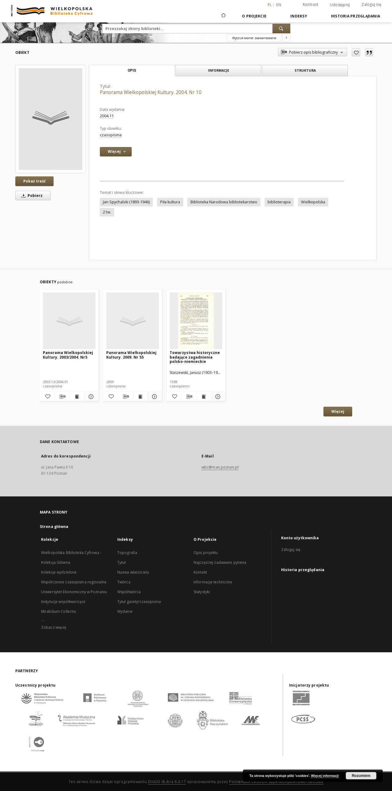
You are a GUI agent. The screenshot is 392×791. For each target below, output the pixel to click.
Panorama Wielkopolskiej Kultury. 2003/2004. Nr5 (68, 355)
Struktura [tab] (305, 70)
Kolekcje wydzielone (59, 572)
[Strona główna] (223, 16)
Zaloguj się (371, 4)
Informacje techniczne (213, 582)
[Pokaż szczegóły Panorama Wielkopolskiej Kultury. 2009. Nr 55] (154, 397)
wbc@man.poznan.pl (220, 467)
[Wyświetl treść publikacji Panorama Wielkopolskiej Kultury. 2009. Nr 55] (140, 397)
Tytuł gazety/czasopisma (139, 601)
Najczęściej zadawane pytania (220, 562)
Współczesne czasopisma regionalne (74, 582)
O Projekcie (254, 16)
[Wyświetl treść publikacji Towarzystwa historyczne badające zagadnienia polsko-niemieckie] (203, 397)
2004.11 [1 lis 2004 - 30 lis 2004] (107, 116)
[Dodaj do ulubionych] (356, 52)
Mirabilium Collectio (58, 611)
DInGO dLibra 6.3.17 (167, 781)
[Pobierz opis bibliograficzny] (62, 397)
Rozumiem (361, 776)
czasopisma (111, 134)
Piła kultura (170, 202)
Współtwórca (129, 591)
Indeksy (298, 16)
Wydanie (125, 611)
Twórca (123, 582)
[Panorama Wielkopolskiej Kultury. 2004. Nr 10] (50, 119)
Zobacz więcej (53, 627)
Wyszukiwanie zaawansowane (254, 38)
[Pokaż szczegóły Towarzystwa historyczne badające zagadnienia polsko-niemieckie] (217, 397)
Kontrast (310, 4)
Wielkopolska (313, 202)
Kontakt (200, 572)
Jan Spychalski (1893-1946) (126, 202)
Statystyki (202, 591)
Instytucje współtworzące (63, 601)
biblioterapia (279, 202)
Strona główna (54, 526)
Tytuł (121, 562)
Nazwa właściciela (133, 572)
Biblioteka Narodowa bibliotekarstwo (223, 202)
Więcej (337, 411)
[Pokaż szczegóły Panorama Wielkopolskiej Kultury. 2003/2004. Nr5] (90, 397)
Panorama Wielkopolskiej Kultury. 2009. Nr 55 (131, 355)
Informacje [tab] (218, 70)
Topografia (127, 552)
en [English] (278, 5)
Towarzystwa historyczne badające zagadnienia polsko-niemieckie (195, 357)
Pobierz (31, 195)
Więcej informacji (325, 776)
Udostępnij (340, 4)
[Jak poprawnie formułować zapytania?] (286, 38)
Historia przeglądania (355, 16)
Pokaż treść (34, 181)
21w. (107, 212)
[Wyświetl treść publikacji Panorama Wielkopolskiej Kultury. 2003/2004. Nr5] (77, 397)
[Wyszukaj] (281, 28)
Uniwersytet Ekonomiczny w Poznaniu (74, 591)
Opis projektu (206, 552)
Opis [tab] (132, 70)
